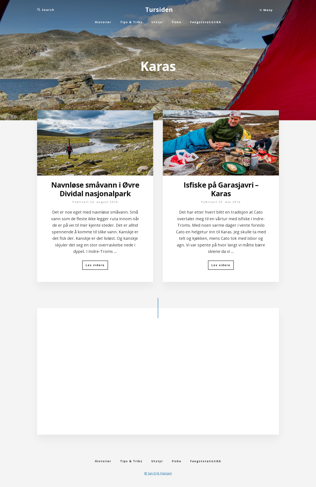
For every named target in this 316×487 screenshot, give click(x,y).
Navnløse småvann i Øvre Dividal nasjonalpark (95, 189)
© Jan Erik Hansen (158, 473)
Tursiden (159, 9)
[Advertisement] (158, 379)
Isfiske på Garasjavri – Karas (221, 189)
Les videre (97, 266)
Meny (266, 10)
